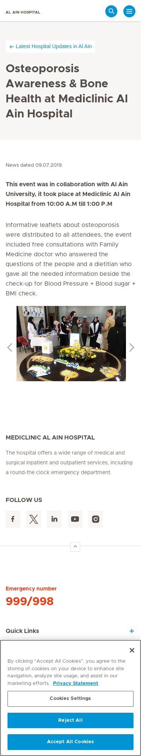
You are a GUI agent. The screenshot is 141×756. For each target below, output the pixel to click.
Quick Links (22, 631)
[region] (70, 698)
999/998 (30, 601)
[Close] (132, 650)
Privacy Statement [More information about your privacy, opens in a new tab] (75, 683)
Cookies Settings (70, 698)
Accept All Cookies (70, 741)
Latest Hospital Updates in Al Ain (50, 46)
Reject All (70, 720)
